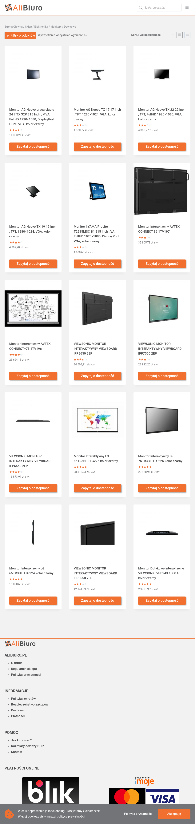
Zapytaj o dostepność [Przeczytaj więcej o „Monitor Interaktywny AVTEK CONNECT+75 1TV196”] (33, 376)
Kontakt (16, 752)
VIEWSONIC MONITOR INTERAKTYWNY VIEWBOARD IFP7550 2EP (159, 348)
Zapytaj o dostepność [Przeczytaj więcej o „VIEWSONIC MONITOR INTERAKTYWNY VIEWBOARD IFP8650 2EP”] (97, 376)
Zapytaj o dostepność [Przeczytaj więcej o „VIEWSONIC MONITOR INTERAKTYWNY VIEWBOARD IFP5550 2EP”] (97, 600)
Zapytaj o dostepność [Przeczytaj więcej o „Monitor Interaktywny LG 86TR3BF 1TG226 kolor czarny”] (97, 488)
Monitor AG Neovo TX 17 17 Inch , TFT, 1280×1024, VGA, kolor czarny (97, 114)
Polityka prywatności (26, 675)
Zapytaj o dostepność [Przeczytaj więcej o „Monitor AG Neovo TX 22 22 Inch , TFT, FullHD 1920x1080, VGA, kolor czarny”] (161, 146)
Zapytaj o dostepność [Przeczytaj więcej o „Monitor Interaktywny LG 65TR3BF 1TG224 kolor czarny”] (33, 600)
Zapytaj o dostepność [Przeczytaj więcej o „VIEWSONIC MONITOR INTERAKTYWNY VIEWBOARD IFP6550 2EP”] (33, 488)
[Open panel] (20, 35)
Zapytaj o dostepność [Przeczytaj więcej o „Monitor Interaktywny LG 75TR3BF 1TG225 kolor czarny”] (161, 488)
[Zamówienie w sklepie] (152, 35)
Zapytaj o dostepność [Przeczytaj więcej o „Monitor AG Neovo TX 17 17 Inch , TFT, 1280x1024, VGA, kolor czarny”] (97, 146)
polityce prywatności (71, 816)
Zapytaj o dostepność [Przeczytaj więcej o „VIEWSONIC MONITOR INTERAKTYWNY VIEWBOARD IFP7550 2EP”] (161, 376)
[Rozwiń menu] (186, 7)
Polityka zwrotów (23, 699)
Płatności (18, 716)
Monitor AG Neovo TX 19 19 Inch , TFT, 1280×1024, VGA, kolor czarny (33, 231)
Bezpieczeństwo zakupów (29, 704)
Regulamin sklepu (24, 669)
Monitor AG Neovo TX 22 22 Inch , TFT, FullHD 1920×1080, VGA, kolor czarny (161, 114)
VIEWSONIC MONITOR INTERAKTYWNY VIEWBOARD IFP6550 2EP (31, 461)
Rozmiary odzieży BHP (27, 746)
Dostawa (17, 710)
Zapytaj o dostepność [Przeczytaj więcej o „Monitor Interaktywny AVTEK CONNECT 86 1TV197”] (161, 264)
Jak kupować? (21, 740)
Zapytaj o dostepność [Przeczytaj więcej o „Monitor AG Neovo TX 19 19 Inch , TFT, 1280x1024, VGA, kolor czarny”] (33, 264)
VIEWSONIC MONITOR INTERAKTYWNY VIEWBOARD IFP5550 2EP (95, 573)
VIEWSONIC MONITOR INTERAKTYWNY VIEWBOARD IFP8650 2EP (95, 348)
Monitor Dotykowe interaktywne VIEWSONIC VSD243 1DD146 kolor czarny (161, 573)
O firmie (16, 663)
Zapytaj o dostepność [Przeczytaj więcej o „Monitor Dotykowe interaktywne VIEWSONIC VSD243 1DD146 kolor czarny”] (161, 600)
